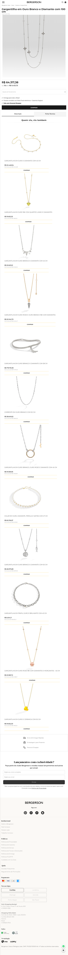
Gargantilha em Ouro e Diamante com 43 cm (22, 161)
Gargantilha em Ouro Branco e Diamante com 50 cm (25, 565)
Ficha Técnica (50, 114)
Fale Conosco (5, 827)
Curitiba (12, 890)
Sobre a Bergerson (7, 824)
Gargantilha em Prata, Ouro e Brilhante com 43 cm (25, 613)
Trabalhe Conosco (7, 833)
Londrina (35, 890)
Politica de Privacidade (39, 788)
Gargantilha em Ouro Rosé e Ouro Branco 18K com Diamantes (30, 315)
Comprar (34, 107)
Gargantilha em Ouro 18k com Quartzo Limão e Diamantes (28, 212)
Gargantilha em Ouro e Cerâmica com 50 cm (22, 719)
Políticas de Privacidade (9, 842)
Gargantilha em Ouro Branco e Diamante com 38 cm (25, 363)
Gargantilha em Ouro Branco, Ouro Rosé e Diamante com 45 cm (30, 467)
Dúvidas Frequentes (8, 869)
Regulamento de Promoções (10, 872)
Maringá (12, 895)
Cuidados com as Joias (8, 860)
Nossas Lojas (5, 830)
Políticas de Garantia (8, 845)
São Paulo (35, 900)
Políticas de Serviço (7, 848)
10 (5, 86)
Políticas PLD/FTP (7, 857)
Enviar (34, 782)
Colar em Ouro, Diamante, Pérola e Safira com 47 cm (26, 516)
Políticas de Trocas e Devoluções (11, 851)
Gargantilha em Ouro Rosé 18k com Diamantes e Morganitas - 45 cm (32, 671)
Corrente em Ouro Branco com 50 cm (19, 412)
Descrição (17, 114)
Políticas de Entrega (7, 854)
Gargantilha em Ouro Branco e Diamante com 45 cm (25, 261)
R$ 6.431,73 (13, 86)
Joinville (35, 895)
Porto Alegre (12, 900)
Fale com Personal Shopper (12, 103)
